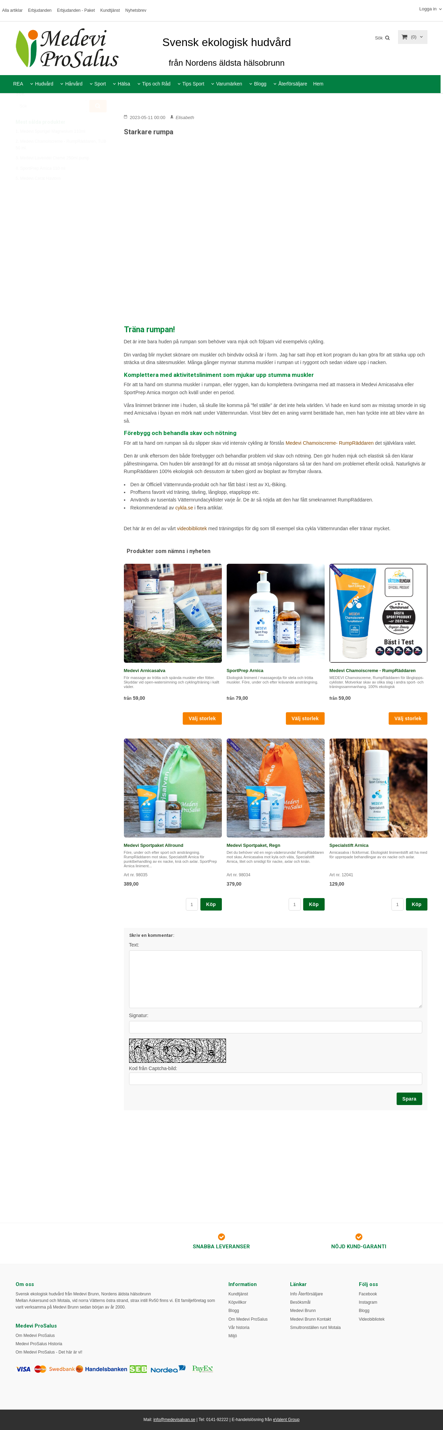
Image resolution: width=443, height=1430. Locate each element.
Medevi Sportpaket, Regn (253, 845)
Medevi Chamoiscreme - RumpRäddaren (372, 670)
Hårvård (73, 84)
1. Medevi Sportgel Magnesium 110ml (50, 147)
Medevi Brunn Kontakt (310, 1319)
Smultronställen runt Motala (315, 1327)
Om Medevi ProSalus (35, 1335)
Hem (318, 84)
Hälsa (124, 84)
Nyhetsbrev (135, 10)
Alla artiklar (12, 10)
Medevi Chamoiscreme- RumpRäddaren (329, 443)
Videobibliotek (372, 1319)
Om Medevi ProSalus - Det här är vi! (49, 1352)
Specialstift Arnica (349, 845)
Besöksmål (300, 1302)
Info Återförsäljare (306, 1294)
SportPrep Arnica (245, 670)
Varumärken (229, 84)
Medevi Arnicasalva (144, 670)
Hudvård (44, 84)
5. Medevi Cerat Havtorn (38, 194)
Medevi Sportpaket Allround (153, 845)
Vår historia (239, 1327)
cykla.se (184, 507)
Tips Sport (193, 84)
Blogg (260, 84)
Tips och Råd (156, 84)
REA (18, 84)
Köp (211, 904)
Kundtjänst (110, 10)
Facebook (368, 1294)
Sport (100, 84)
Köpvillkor (237, 1302)
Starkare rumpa (148, 132)
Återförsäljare (292, 84)
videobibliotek (192, 528)
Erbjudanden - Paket (76, 10)
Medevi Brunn (303, 1310)
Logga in (427, 8)
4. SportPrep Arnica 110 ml (40, 184)
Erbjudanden (40, 10)
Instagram (368, 1302)
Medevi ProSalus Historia (39, 1343)
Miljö (232, 1335)
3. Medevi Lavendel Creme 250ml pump (52, 174)
